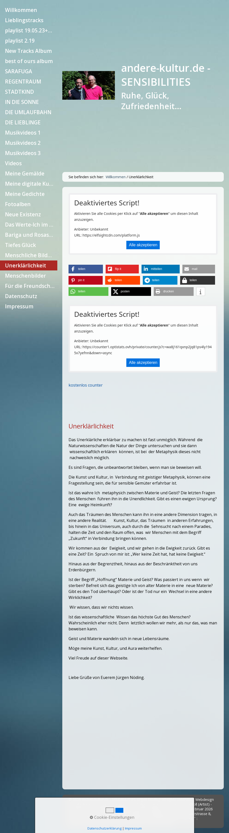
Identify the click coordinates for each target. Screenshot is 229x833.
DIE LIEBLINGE (23, 122)
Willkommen (21, 9)
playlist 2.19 (20, 40)
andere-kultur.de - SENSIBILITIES (165, 75)
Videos (13, 163)
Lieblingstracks (24, 20)
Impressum (19, 306)
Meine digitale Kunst (31, 183)
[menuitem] (28, 10)
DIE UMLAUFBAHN (28, 112)
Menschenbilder (25, 275)
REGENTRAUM (23, 81)
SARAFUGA (18, 71)
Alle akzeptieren (143, 245)
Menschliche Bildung (31, 255)
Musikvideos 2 (23, 142)
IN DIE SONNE (22, 101)
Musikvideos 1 (23, 132)
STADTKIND (19, 91)
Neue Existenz (23, 214)
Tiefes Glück (20, 245)
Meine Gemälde (24, 173)
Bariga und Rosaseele (31, 234)
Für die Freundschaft (31, 285)
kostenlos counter (86, 385)
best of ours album (29, 61)
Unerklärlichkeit (25, 265)
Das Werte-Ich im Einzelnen (31, 224)
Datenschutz (21, 296)
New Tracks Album (28, 50)
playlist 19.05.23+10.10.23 (31, 30)
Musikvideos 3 (23, 153)
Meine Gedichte (25, 193)
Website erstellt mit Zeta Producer (145, 823)
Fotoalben (18, 204)
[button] (86, 269)
